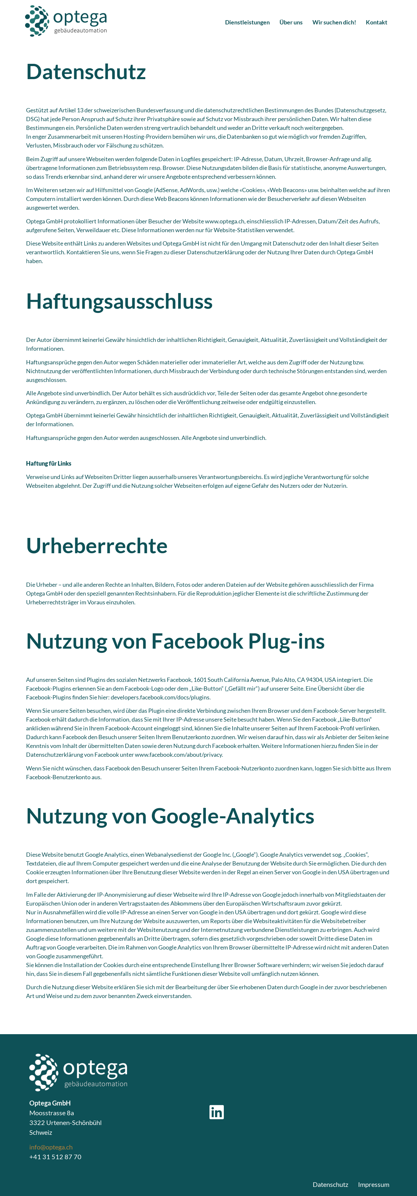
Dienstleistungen (247, 22)
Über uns (291, 22)
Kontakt (376, 22)
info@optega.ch (51, 1147)
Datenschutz (330, 1184)
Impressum (373, 1184)
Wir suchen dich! (334, 22)
